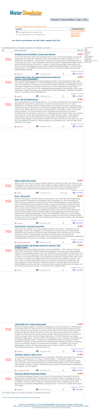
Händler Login (78, 404)
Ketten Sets (88, 59)
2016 (86, 50)
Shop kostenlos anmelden (64, 404)
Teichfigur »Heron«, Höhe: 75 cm (28, 355)
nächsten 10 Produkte (34, 48)
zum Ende (46, 48)
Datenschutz (40, 406)
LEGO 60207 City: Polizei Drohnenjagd (30, 324)
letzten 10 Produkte (18, 48)
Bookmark (48, 406)
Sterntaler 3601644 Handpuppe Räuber (30, 374)
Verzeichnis (23, 404)
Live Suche (38, 404)
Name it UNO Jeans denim (25, 181)
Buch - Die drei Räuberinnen (26, 99)
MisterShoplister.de (43, 407)
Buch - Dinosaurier (22, 196)
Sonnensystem (89, 56)
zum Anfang (6, 48)
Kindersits (87, 52)
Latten (86, 55)
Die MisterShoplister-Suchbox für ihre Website (68, 406)
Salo (86, 49)
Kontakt (20, 406)
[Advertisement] (25, 153)
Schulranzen (88, 57)
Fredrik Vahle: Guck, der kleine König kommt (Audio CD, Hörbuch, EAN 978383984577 (38, 78)
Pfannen (87, 53)
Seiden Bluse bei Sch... (91, 60)
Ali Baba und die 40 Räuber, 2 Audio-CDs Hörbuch (35, 54)
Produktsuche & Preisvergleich (60, 407)
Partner (86, 406)
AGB (33, 406)
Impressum (27, 406)
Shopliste (31, 404)
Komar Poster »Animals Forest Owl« (29, 226)
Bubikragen (88, 62)
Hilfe (15, 406)
